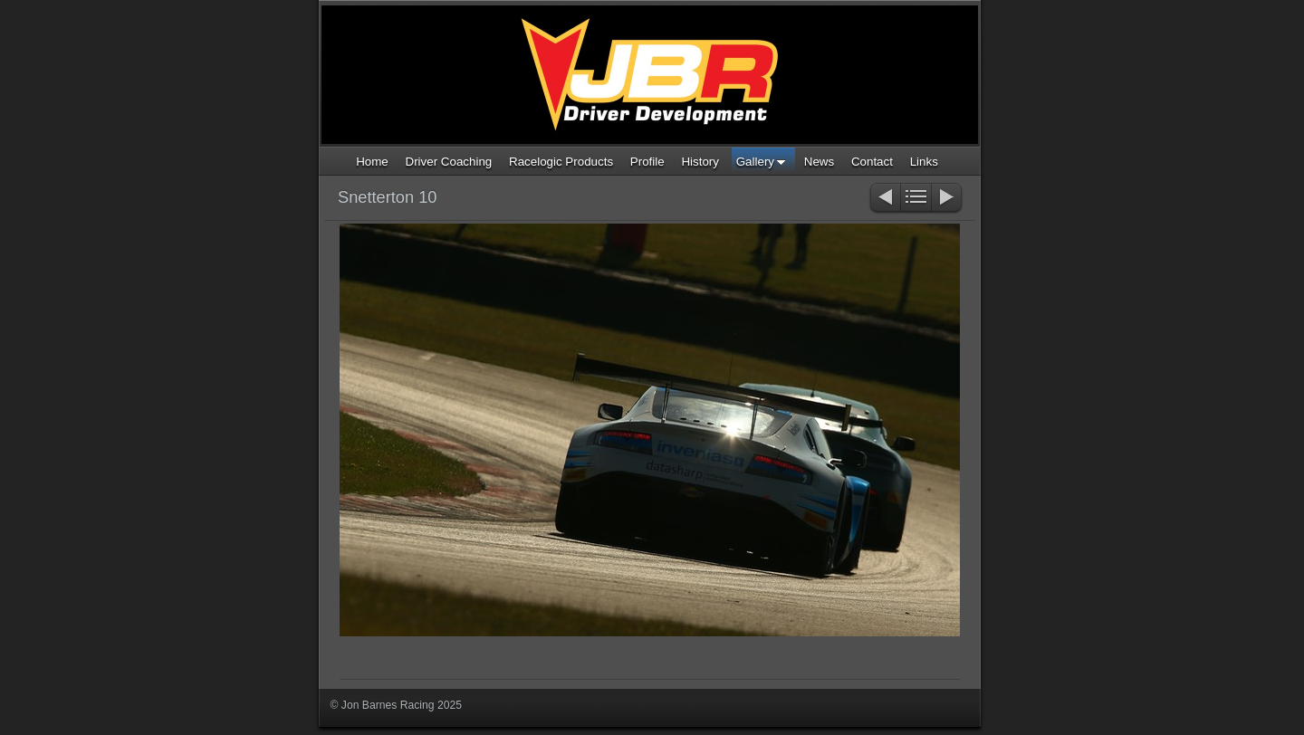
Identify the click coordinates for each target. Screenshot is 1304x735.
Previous (884, 199)
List (916, 199)
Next (948, 199)
